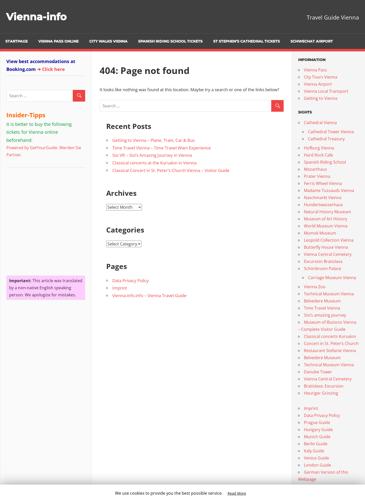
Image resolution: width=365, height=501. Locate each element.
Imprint (119, 288)
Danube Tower (318, 372)
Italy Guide (314, 451)
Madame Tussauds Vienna (329, 190)
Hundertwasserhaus (323, 204)
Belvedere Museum (322, 301)
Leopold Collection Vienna (329, 240)
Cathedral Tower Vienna (331, 131)
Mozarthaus (315, 169)
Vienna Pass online (58, 41)
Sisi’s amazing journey (325, 315)
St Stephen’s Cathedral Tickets (246, 41)
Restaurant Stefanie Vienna (330, 350)
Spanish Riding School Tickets (170, 41)
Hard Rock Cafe (318, 155)
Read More (237, 493)
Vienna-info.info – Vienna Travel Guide (149, 295)
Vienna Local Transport (326, 91)
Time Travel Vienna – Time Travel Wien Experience (161, 148)
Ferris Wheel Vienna (323, 183)
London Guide (317, 465)
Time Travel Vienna (322, 308)
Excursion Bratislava (323, 261)
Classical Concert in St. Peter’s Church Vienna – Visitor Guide (171, 170)
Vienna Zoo (314, 287)
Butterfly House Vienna (326, 247)
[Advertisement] (38, 219)
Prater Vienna (317, 176)
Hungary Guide (318, 429)
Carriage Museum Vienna (332, 277)
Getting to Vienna (320, 98)
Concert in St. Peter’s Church (331, 343)
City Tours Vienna (320, 77)
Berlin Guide (315, 444)
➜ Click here (51, 69)
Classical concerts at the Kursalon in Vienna (154, 163)
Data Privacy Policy (130, 280)
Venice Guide (316, 458)
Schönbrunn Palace (322, 268)
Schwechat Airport (311, 41)
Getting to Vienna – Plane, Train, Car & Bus (153, 140)
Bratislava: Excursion (323, 386)
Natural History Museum (327, 212)
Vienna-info (37, 16)
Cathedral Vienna (320, 122)
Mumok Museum (320, 233)
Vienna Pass (315, 70)
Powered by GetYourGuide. (32, 147)
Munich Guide (317, 436)
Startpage (16, 41)
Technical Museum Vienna (329, 294)
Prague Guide (317, 422)
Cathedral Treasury (326, 139)
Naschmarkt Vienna (322, 197)
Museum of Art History (325, 219)
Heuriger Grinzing (321, 393)
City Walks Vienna (108, 41)
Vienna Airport (318, 84)
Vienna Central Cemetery (328, 254)
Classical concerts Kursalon (330, 336)
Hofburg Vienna (319, 148)
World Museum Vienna (326, 226)
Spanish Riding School (325, 162)
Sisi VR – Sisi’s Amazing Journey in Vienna (152, 155)
